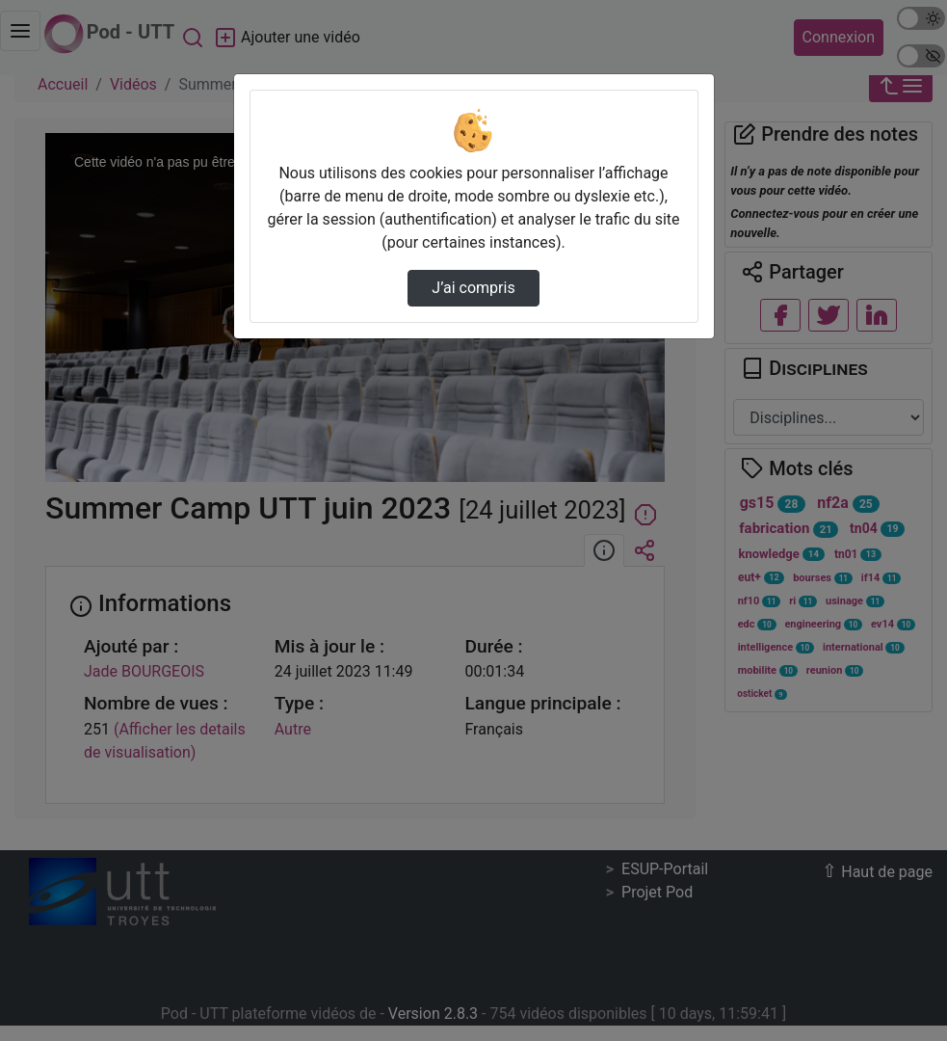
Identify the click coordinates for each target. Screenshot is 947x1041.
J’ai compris (473, 288)
